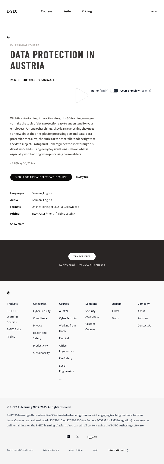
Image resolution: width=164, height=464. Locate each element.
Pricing (87, 11)
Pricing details (65, 213)
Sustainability (41, 352)
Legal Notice (75, 450)
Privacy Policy (51, 450)
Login (153, 11)
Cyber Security (41, 311)
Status (116, 318)
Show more (17, 223)
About (141, 311)
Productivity (40, 345)
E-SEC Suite (14, 329)
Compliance (40, 318)
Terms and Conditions (20, 450)
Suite (67, 11)
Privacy (37, 325)
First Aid (64, 338)
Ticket (115, 311)
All (63, 311)
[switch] (114, 91)
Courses (47, 11)
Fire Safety (65, 358)
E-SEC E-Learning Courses (12, 316)
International (118, 450)
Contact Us (144, 325)
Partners (143, 318)
